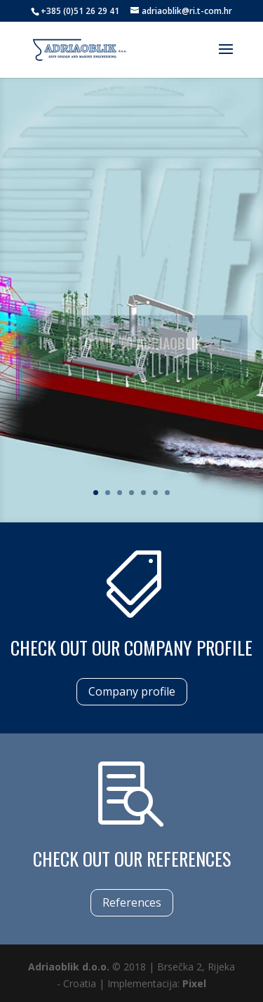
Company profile (131, 691)
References (131, 902)
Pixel (194, 983)
